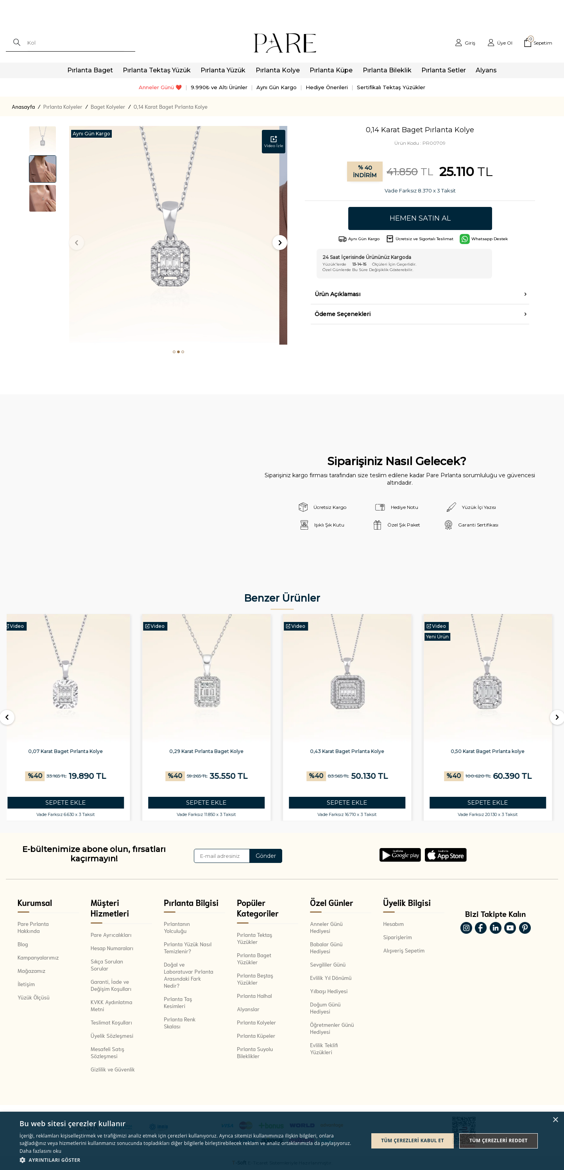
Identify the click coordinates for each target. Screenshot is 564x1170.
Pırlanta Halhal (254, 995)
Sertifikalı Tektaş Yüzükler (391, 87)
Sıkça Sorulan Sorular (107, 965)
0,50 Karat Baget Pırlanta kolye (493, 751)
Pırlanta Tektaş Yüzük (157, 70)
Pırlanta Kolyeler (62, 106)
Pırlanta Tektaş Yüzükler (254, 938)
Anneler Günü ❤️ (160, 87)
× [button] (555, 1120)
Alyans (486, 70)
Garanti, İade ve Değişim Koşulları (111, 985)
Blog (23, 943)
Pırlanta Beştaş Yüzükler (255, 979)
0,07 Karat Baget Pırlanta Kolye (71, 751)
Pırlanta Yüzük (223, 70)
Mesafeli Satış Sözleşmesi (107, 1052)
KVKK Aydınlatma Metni (111, 1005)
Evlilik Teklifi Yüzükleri (324, 1048)
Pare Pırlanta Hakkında (33, 927)
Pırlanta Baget (90, 70)
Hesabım (393, 923)
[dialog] (282, 1141)
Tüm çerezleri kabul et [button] (412, 1140)
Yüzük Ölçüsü (34, 997)
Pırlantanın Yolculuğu (177, 927)
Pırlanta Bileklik (387, 70)
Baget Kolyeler (108, 106)
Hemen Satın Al (420, 218)
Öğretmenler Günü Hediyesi (332, 1028)
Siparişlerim (397, 936)
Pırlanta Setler (443, 70)
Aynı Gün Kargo (276, 87)
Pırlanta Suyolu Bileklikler (255, 1052)
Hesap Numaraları (112, 947)
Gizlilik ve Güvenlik (113, 1069)
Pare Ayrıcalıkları (111, 934)
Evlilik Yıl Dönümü (330, 977)
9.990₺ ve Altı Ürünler (219, 87)
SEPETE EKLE (71, 802)
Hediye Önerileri (327, 87)
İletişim (26, 983)
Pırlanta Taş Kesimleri (178, 1002)
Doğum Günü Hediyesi (325, 1008)
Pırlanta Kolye (278, 70)
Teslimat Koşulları (111, 1022)
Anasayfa (23, 106)
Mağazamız (31, 970)
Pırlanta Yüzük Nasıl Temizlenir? (187, 947)
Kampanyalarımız (38, 957)
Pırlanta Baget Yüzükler (254, 958)
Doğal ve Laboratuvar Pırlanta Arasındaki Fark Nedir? (188, 975)
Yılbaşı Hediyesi (328, 990)
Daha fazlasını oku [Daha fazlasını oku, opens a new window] (40, 1151)
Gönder (266, 855)
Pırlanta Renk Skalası (179, 1022)
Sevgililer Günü (328, 964)
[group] (178, 235)
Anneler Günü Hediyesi (326, 927)
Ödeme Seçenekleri (343, 314)
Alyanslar (248, 1008)
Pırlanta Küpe (331, 70)
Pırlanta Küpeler (256, 1035)
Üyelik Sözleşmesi (112, 1035)
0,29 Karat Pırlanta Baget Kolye (212, 751)
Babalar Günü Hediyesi (326, 947)
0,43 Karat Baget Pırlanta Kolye (352, 751)
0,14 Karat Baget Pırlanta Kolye (171, 106)
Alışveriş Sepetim (403, 950)
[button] (174, 351)
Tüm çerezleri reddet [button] (498, 1140)
